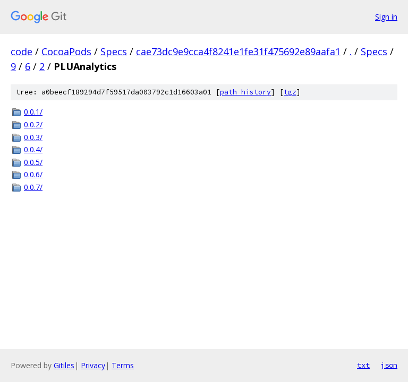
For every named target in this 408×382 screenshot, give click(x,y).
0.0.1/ (33, 112)
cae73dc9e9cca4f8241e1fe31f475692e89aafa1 (238, 51)
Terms (123, 365)
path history (245, 92)
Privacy (93, 365)
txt (363, 365)
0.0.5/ (33, 162)
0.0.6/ (33, 174)
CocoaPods (66, 51)
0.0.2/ (33, 124)
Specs (113, 51)
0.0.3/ (33, 137)
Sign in (386, 17)
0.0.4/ (33, 149)
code (21, 51)
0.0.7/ (33, 187)
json (388, 365)
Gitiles (64, 365)
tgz (290, 92)
